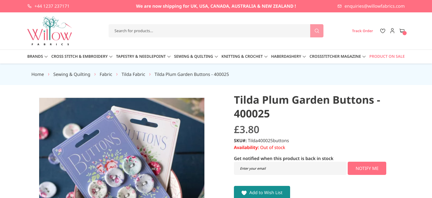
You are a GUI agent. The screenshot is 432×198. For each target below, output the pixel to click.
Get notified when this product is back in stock (283, 158)
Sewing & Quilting (71, 74)
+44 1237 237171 (51, 6)
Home (37, 74)
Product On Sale (387, 56)
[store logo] (49, 30)
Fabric (106, 74)
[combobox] (216, 30)
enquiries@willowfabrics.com (375, 6)
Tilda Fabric (133, 74)
